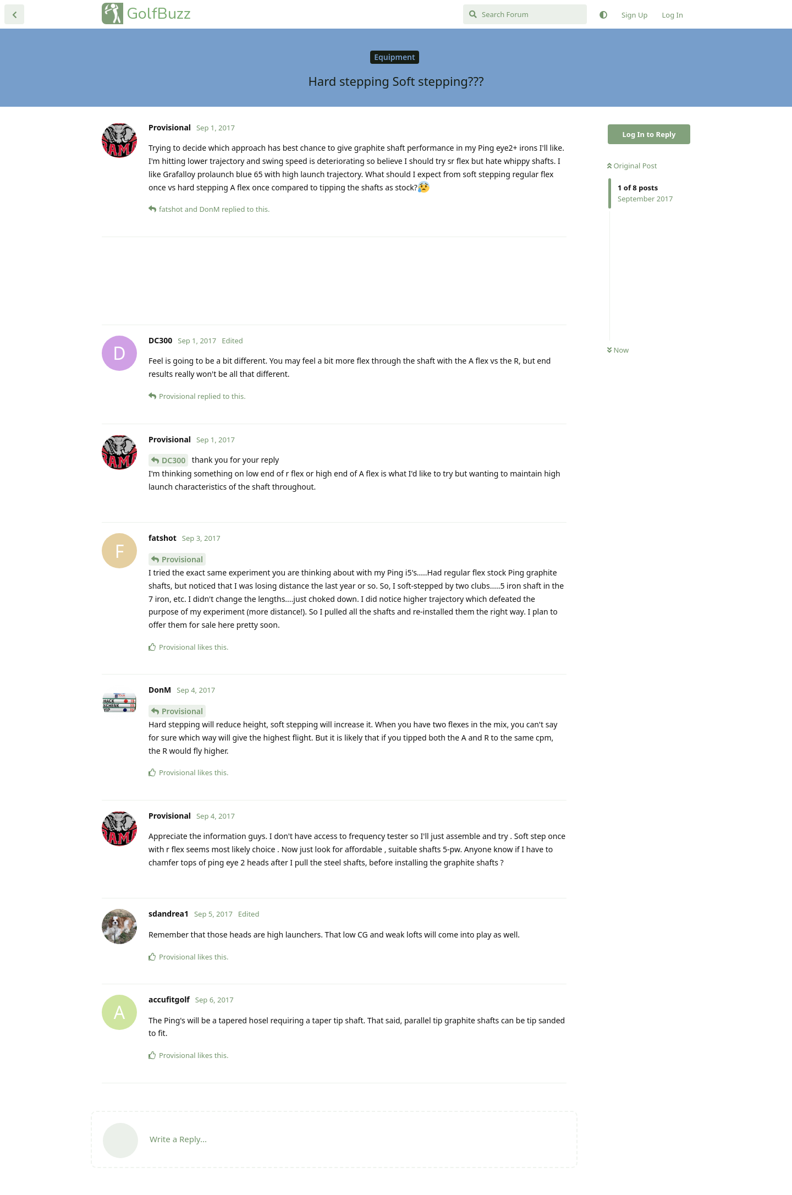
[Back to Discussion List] (14, 14)
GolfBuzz (159, 13)
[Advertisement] (334, 281)
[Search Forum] (525, 14)
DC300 (173, 460)
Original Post (632, 166)
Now (618, 350)
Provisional (182, 559)
